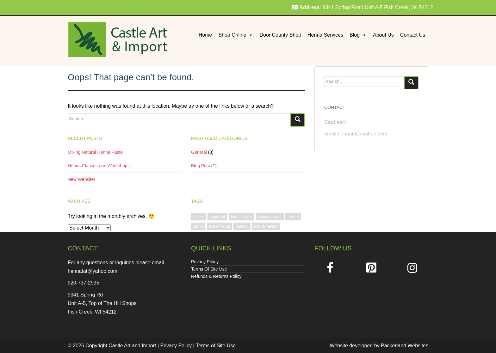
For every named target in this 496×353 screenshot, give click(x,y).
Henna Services (325, 35)
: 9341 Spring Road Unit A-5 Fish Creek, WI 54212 (362, 7)
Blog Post (200, 165)
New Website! (81, 179)
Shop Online (235, 35)
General (199, 152)
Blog (358, 35)
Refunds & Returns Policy (216, 276)
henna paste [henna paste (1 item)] (241, 216)
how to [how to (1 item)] (293, 216)
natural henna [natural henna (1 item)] (265, 226)
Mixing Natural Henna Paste (95, 152)
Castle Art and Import (132, 345)
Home (205, 35)
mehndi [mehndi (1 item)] (242, 226)
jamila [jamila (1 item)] (198, 226)
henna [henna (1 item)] (198, 216)
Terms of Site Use (216, 345)
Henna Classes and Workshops (99, 165)
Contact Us (412, 35)
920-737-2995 (83, 282)
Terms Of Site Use (209, 269)
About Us (383, 35)
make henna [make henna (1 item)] (219, 226)
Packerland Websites (404, 345)
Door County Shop (280, 35)
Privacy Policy (205, 261)
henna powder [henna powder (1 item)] (270, 216)
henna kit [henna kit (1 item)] (217, 216)
